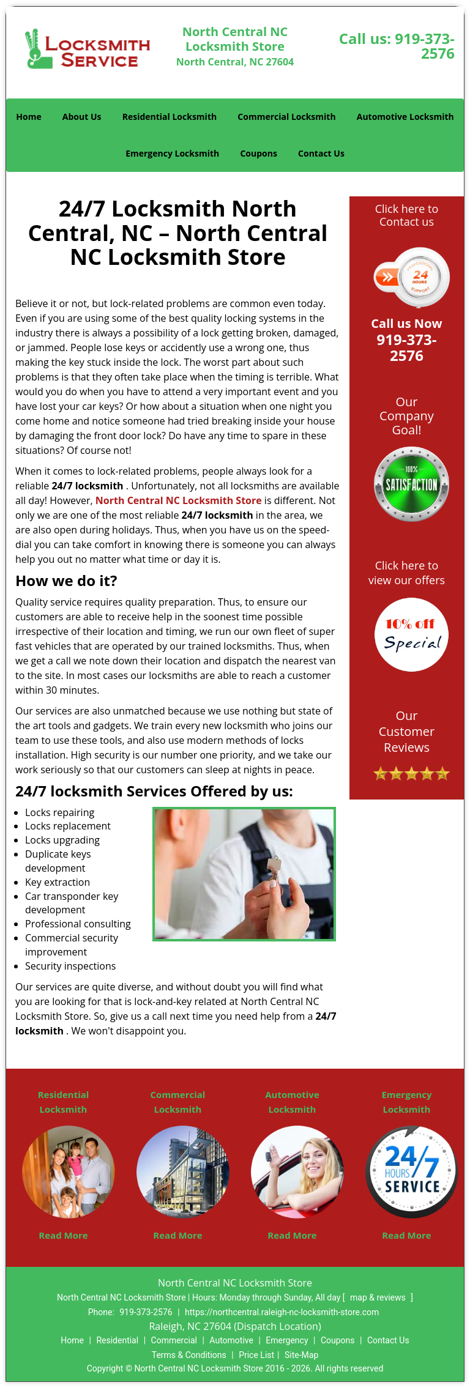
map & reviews (379, 1297)
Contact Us (321, 153)
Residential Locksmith (169, 116)
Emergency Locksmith (172, 153)
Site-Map (301, 1355)
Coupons (258, 153)
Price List (256, 1355)
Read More (63, 1235)
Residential (117, 1340)
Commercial (174, 1340)
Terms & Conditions (189, 1355)
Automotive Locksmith (405, 116)
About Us (82, 116)
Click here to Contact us (407, 215)
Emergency (287, 1340)
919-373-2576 (425, 45)
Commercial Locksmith (286, 116)
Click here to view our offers (406, 572)
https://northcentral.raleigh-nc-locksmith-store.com (282, 1312)
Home (28, 116)
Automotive (231, 1340)
